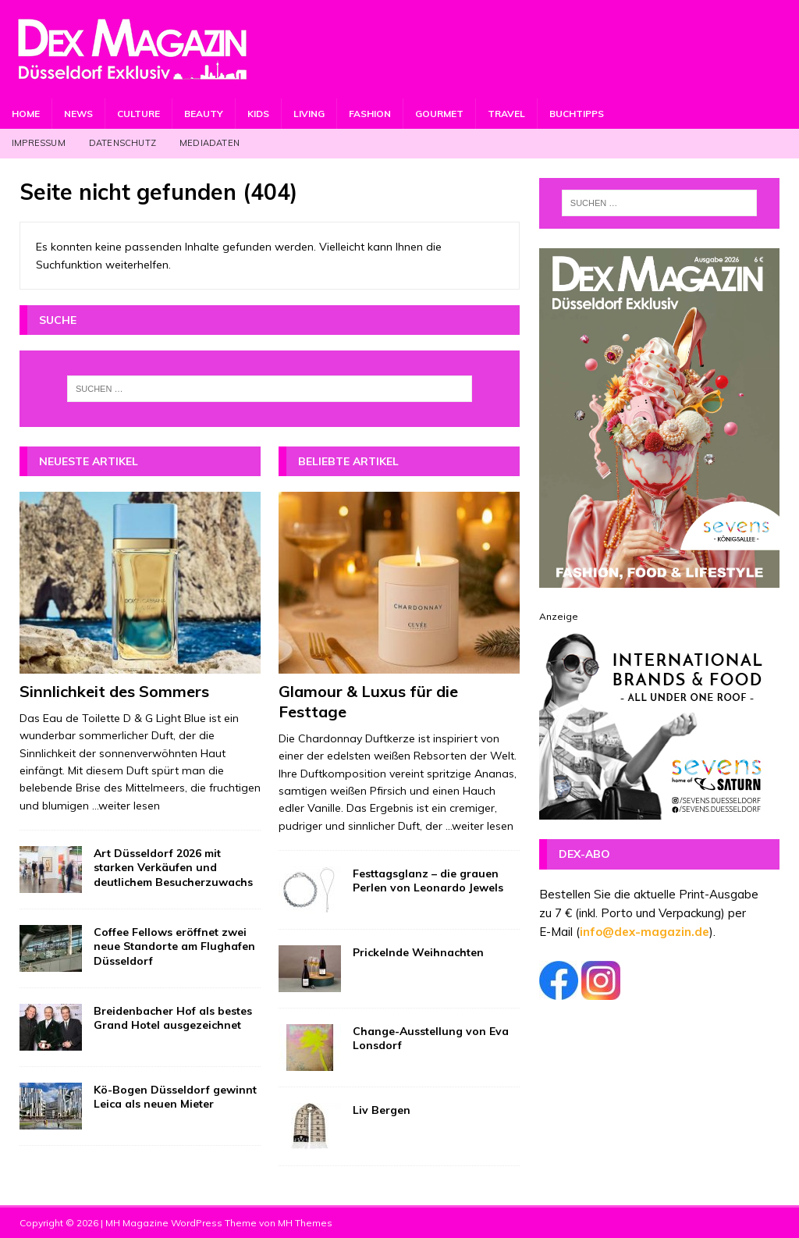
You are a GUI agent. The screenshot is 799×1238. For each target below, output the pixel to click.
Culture (138, 113)
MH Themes (305, 1223)
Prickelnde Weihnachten (418, 952)
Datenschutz (122, 142)
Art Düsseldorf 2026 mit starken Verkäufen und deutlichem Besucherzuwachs (173, 867)
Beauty (203, 113)
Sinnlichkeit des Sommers (114, 691)
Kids (258, 113)
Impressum (39, 142)
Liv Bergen (381, 1110)
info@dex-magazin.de (644, 931)
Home (26, 113)
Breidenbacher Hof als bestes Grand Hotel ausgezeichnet (173, 1018)
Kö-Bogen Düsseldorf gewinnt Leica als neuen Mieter (175, 1097)
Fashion (370, 113)
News (78, 113)
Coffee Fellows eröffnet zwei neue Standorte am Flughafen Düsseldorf (174, 946)
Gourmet (439, 113)
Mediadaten (209, 142)
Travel (506, 113)
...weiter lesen (126, 806)
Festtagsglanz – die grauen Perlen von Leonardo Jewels (428, 880)
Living (309, 113)
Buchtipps (576, 113)
